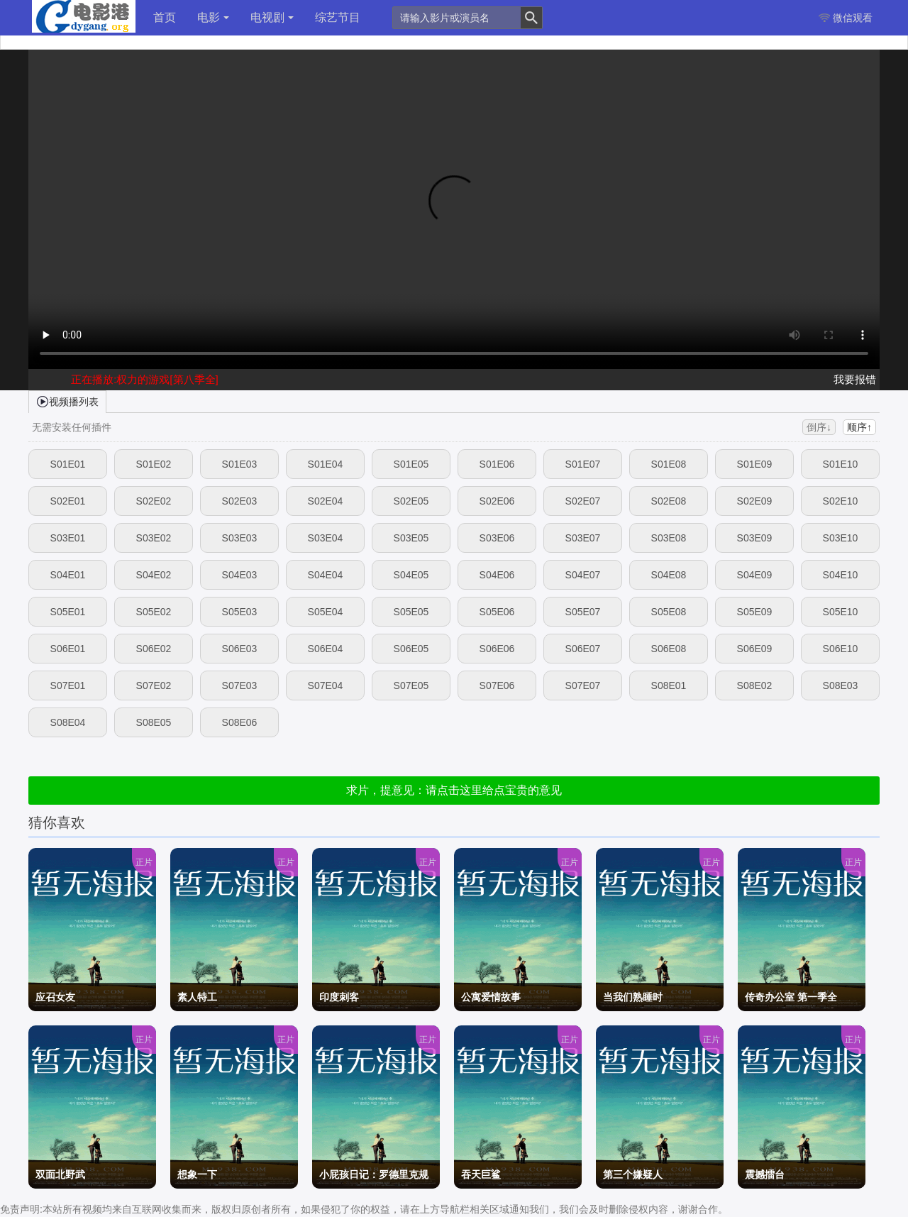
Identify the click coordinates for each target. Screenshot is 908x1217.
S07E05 (411, 685)
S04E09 (755, 574)
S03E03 (240, 538)
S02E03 (240, 501)
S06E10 (840, 648)
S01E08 (669, 464)
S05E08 (669, 611)
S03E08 (669, 538)
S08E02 (755, 685)
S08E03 (840, 685)
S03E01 (68, 538)
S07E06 (497, 685)
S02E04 (325, 501)
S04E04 (325, 574)
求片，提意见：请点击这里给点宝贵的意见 (454, 790)
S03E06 (497, 538)
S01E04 (325, 464)
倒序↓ (819, 427)
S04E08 (669, 574)
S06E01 (68, 648)
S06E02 (154, 648)
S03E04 (325, 538)
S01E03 (240, 464)
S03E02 (154, 538)
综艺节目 (337, 17)
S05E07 (583, 611)
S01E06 (497, 464)
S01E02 (154, 464)
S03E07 (583, 538)
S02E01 (68, 501)
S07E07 (583, 685)
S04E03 (240, 574)
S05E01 (68, 611)
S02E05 (411, 501)
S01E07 (583, 464)
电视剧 (272, 17)
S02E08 (669, 501)
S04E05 (411, 574)
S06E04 (325, 648)
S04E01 (68, 574)
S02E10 (840, 501)
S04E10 (840, 574)
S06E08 (669, 648)
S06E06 (497, 648)
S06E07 (583, 648)
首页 (164, 17)
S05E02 (154, 611)
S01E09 (755, 464)
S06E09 (755, 648)
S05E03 (240, 611)
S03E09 (755, 538)
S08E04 (68, 722)
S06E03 (240, 648)
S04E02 (154, 574)
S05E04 (325, 611)
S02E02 (154, 501)
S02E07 (583, 501)
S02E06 (497, 501)
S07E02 (154, 685)
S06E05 (411, 648)
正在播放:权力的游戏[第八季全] (144, 379)
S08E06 (240, 722)
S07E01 (68, 685)
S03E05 (411, 538)
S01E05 (411, 464)
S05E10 (840, 611)
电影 (213, 17)
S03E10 (840, 538)
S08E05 (154, 722)
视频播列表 (67, 401)
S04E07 (583, 574)
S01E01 (68, 464)
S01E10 (840, 464)
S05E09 (755, 611)
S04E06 (497, 574)
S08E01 (669, 685)
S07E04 (325, 685)
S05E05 (411, 611)
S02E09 (755, 501)
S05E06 (497, 611)
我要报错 (855, 379)
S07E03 (240, 685)
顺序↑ (859, 427)
